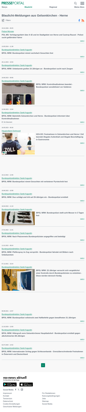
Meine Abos (79, 7)
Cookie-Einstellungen (11, 404)
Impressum (7, 393)
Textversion (7, 399)
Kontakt (6, 396)
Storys (4, 7)
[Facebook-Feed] (79, 20)
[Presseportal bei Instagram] (21, 389)
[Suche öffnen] (75, 3)
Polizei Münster (8, 31)
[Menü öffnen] (82, 3)
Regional (53, 7)
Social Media (47, 404)
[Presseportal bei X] (17, 390)
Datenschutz (8, 401)
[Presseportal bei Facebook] (15, 390)
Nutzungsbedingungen (51, 396)
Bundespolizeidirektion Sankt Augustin (17, 50)
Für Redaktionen (48, 393)
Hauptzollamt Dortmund (11, 131)
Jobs (44, 399)
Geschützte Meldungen (12, 407)
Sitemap (45, 401)
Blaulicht (28, 7)
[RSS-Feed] (82, 20)
